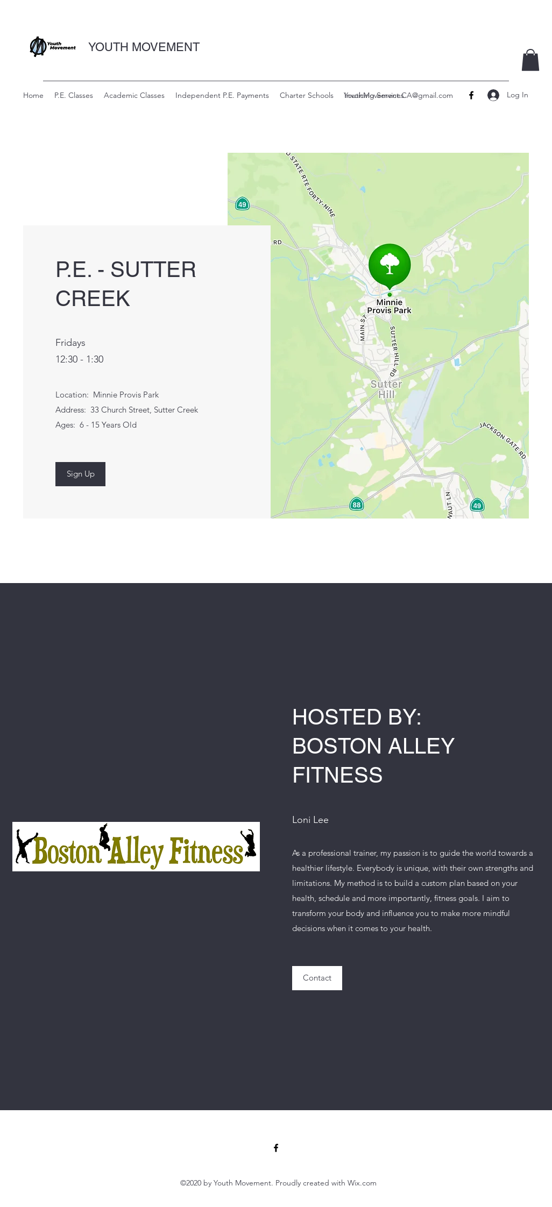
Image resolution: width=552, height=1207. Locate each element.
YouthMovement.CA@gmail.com (398, 95)
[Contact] (317, 978)
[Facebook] (471, 95)
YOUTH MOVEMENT (144, 47)
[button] (530, 60)
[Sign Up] (80, 474)
